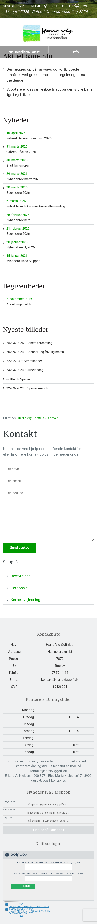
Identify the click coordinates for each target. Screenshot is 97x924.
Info (73, 52)
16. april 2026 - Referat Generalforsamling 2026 (46, 11)
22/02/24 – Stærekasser (24, 361)
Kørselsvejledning (25, 599)
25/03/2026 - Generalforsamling (29, 343)
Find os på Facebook (48, 830)
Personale (19, 588)
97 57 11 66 (59, 673)
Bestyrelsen (20, 576)
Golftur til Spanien (18, 379)
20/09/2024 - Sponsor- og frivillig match (35, 352)
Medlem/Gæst (24, 52)
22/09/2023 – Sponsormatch (27, 388)
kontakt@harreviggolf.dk (59, 680)
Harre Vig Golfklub (31, 418)
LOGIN (26, 886)
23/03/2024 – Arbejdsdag (24, 370)
